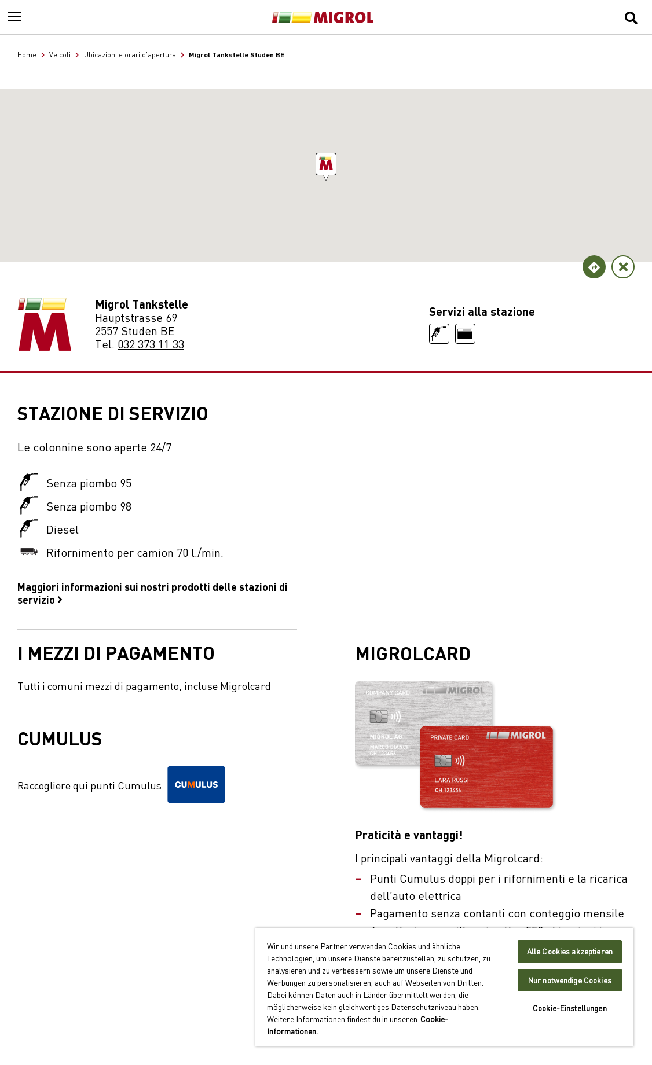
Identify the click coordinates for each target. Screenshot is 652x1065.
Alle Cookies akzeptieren (570, 951)
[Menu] (14, 17)
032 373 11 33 (151, 343)
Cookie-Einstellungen (570, 1007)
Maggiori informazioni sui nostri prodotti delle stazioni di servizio (152, 593)
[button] (326, 164)
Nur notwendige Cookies (569, 980)
